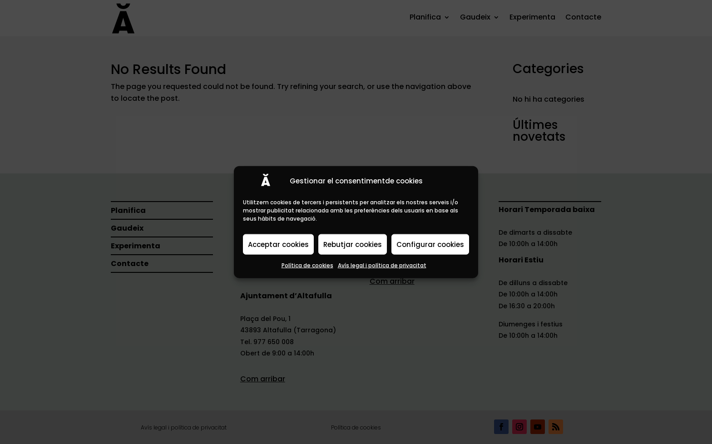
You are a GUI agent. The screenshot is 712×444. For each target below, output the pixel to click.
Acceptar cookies (278, 244)
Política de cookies (307, 265)
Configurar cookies (430, 244)
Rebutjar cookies (352, 244)
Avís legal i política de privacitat (382, 265)
